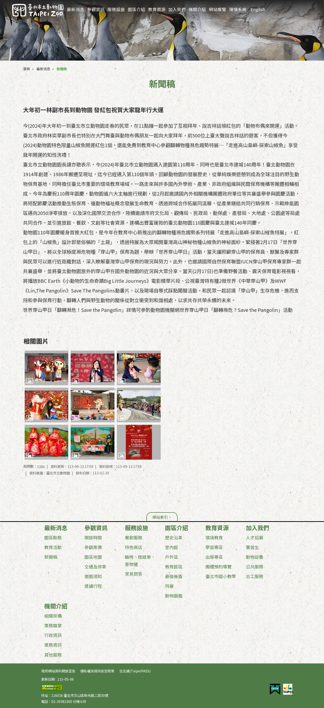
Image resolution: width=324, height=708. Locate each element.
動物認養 (254, 557)
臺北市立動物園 (37, 10)
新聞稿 (62, 68)
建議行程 (93, 586)
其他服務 (53, 655)
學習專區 (214, 547)
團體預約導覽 (218, 566)
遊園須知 (93, 576)
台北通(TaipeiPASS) (135, 670)
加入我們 (177, 9)
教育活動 (53, 547)
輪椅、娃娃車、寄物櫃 (140, 560)
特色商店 (133, 547)
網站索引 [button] (160, 517)
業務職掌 (53, 625)
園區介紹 (136, 9)
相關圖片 (36, 340)
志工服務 (254, 576)
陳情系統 (238, 9)
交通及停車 (95, 566)
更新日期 (48, 679)
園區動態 (53, 537)
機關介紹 (197, 9)
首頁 (26, 68)
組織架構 (53, 616)
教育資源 (157, 9)
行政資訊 (53, 635)
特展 (169, 586)
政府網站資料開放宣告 (58, 670)
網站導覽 (217, 9)
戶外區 (171, 557)
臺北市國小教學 (220, 576)
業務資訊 (53, 645)
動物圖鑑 (173, 595)
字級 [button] (302, 7)
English (257, 9)
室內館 (171, 547)
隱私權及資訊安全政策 (97, 670)
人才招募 (254, 537)
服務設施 (116, 9)
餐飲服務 (133, 537)
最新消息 (75, 9)
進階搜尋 (292, 7)
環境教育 (214, 537)
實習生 (252, 547)
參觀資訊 (96, 9)
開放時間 (93, 537)
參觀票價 (93, 547)
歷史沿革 (173, 537)
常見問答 (133, 574)
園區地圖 (93, 557)
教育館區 (173, 566)
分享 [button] (311, 8)
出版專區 (214, 557)
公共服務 (254, 566)
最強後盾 (173, 576)
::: (286, 4)
